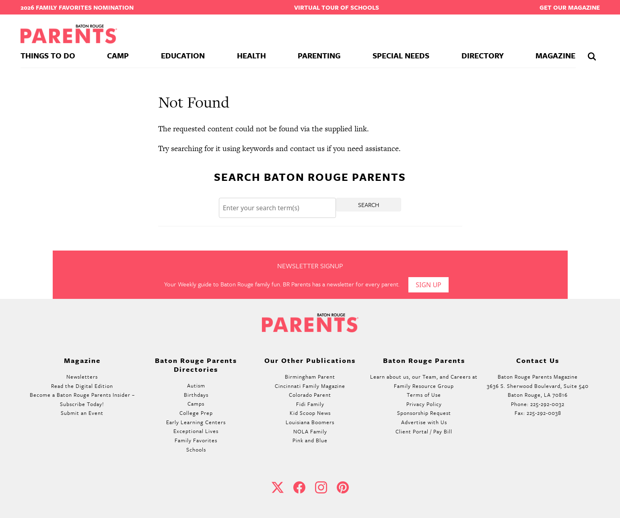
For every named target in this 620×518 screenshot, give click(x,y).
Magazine (555, 55)
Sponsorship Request (424, 413)
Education (183, 55)
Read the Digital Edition (82, 386)
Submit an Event (82, 413)
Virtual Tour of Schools (336, 7)
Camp (118, 55)
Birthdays (196, 395)
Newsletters (82, 377)
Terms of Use (424, 395)
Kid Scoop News (310, 413)
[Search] (277, 208)
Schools (196, 449)
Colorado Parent (310, 395)
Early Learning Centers (196, 422)
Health (251, 55)
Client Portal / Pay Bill (423, 431)
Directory (482, 55)
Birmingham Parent (310, 377)
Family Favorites (196, 440)
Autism (196, 385)
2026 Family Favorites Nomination (77, 7)
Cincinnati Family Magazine (310, 386)
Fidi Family (310, 404)
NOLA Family (310, 431)
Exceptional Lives (195, 431)
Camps (195, 404)
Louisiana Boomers (310, 422)
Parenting (319, 55)
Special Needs (401, 55)
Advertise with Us (424, 422)
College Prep (196, 413)
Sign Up (428, 284)
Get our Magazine (570, 7)
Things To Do (48, 55)
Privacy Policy (424, 404)
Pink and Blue (310, 440)
